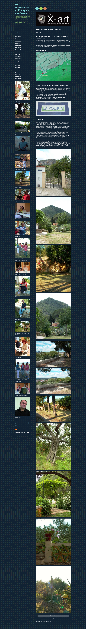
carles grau (18, 41)
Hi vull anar (38, 32)
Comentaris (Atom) (47, 621)
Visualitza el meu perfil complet (22, 432)
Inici (53, 618)
